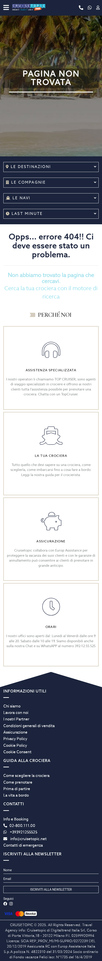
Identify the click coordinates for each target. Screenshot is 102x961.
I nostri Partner (16, 719)
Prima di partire (16, 788)
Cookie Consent (17, 751)
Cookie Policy (15, 745)
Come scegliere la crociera (26, 775)
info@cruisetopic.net (25, 838)
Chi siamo (12, 706)
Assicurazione (15, 732)
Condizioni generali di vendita (29, 725)
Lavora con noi (15, 712)
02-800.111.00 (19, 825)
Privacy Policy (15, 738)
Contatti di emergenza (23, 845)
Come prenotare (17, 782)
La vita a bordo (16, 795)
